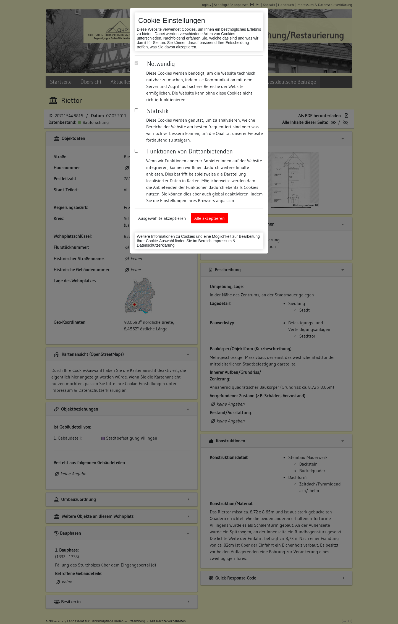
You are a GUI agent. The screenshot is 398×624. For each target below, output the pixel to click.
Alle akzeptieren (209, 218)
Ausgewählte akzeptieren (162, 218)
